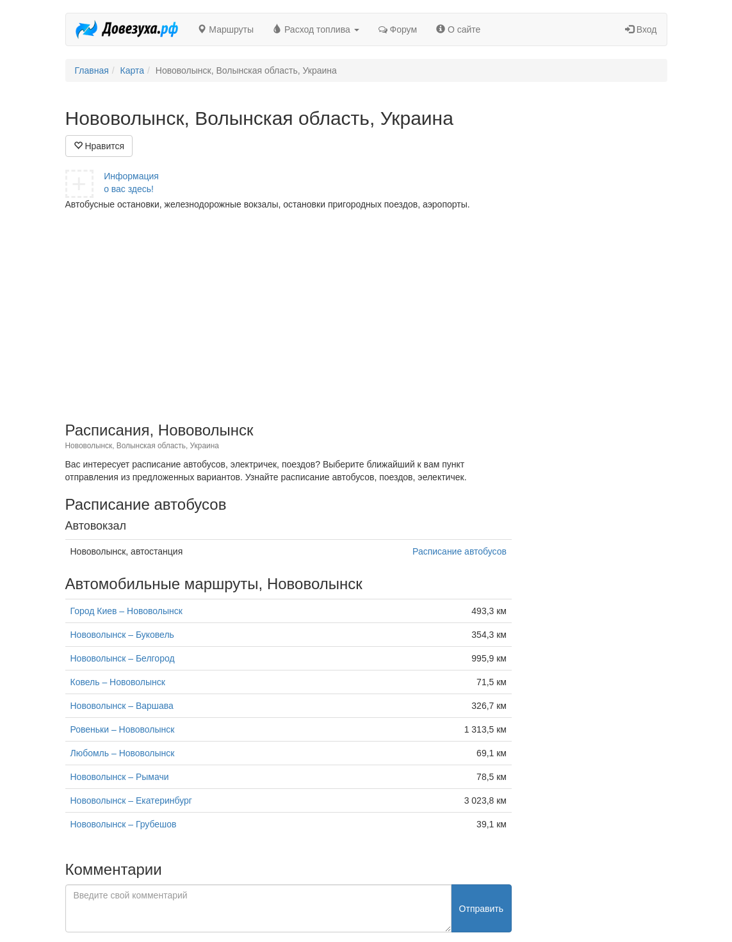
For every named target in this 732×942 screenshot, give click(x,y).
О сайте (458, 29)
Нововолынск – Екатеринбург (131, 800)
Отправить (481, 909)
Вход (641, 29)
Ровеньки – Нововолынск (122, 729)
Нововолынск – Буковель (122, 634)
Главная (92, 70)
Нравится (99, 146)
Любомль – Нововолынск (122, 753)
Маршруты (225, 29)
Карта (132, 70)
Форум (397, 29)
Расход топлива (316, 29)
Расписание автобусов (459, 551)
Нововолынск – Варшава (122, 706)
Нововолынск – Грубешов (123, 824)
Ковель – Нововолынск (117, 682)
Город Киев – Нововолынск (126, 611)
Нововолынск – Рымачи (119, 777)
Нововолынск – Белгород (122, 658)
